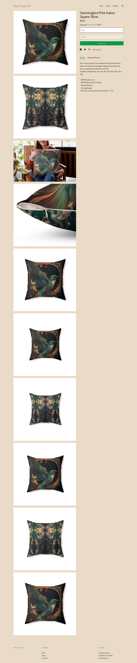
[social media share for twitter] (85, 49)
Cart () (115, 6)
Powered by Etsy (103, 658)
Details (82, 58)
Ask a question (97, 49)
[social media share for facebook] (81, 49)
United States (92, 25)
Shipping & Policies (94, 58)
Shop (101, 6)
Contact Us (45, 658)
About (108, 6)
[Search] (123, 6)
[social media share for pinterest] (89, 49)
